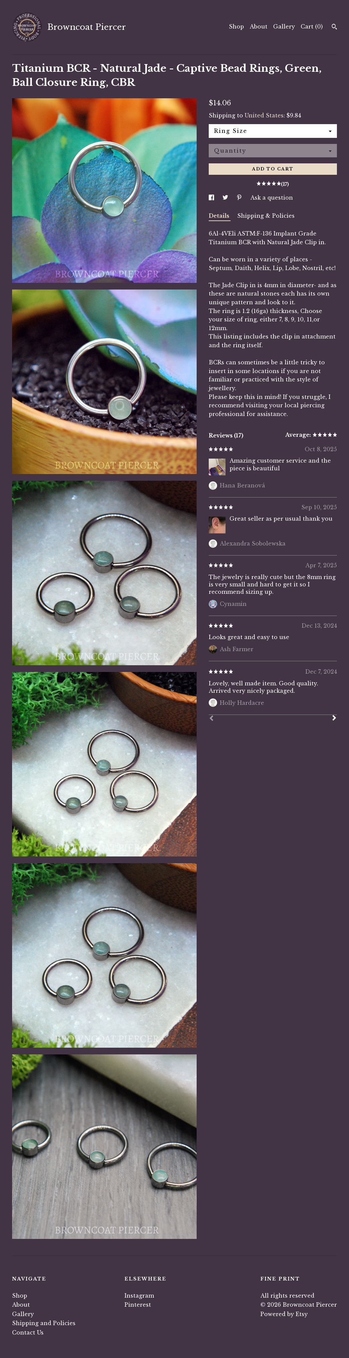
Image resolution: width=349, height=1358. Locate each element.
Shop (236, 26)
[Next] (334, 718)
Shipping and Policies (44, 1323)
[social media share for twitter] (226, 197)
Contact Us (28, 1332)
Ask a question (271, 197)
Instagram (139, 1295)
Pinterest (137, 1304)
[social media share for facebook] (212, 197)
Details (220, 215)
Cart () (312, 26)
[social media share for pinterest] (240, 197)
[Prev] (211, 719)
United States (264, 115)
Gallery (284, 26)
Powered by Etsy (284, 1314)
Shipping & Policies (266, 215)
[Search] (334, 27)
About (258, 26)
